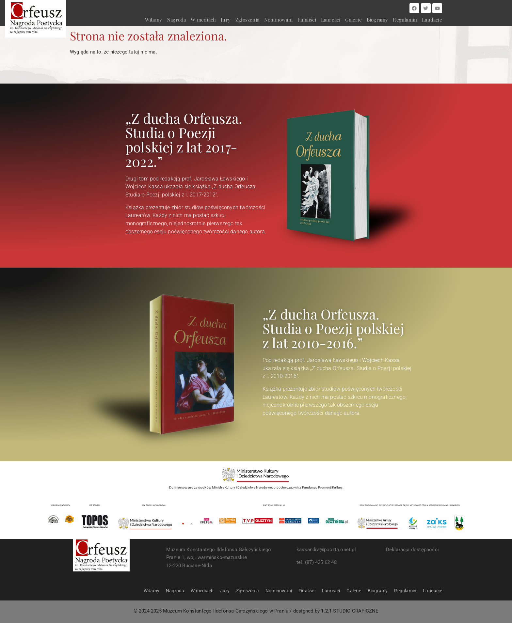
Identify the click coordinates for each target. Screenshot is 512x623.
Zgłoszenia (247, 19)
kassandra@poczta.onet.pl (326, 550)
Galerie (353, 19)
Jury (226, 19)
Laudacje (432, 19)
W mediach (203, 19)
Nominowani (278, 19)
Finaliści (306, 19)
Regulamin (405, 19)
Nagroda (176, 19)
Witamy (153, 19)
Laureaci (331, 19)
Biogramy (377, 19)
